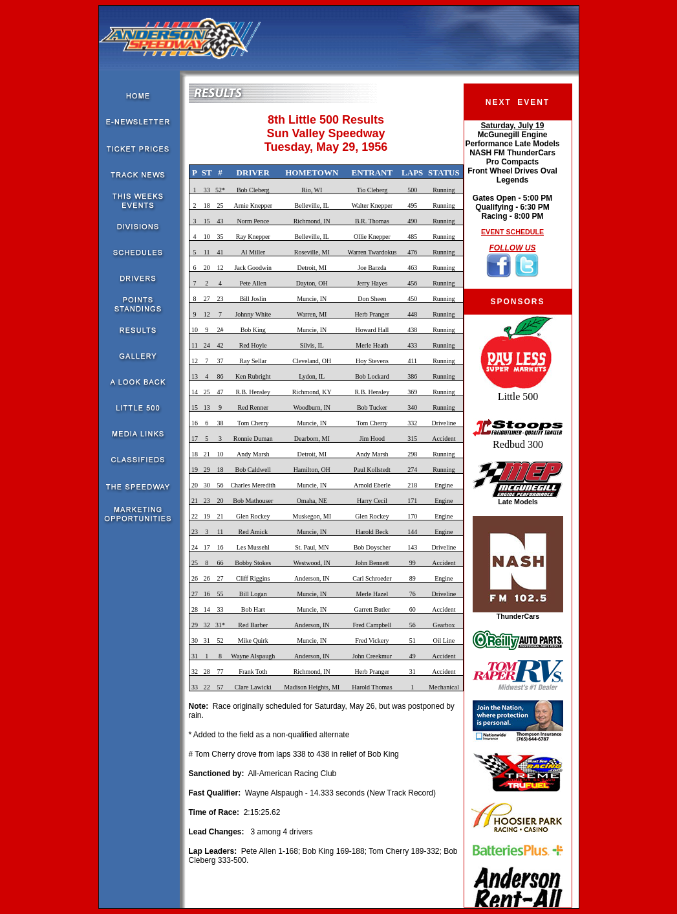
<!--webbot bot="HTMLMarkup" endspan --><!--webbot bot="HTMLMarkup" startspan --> (512, 204)
